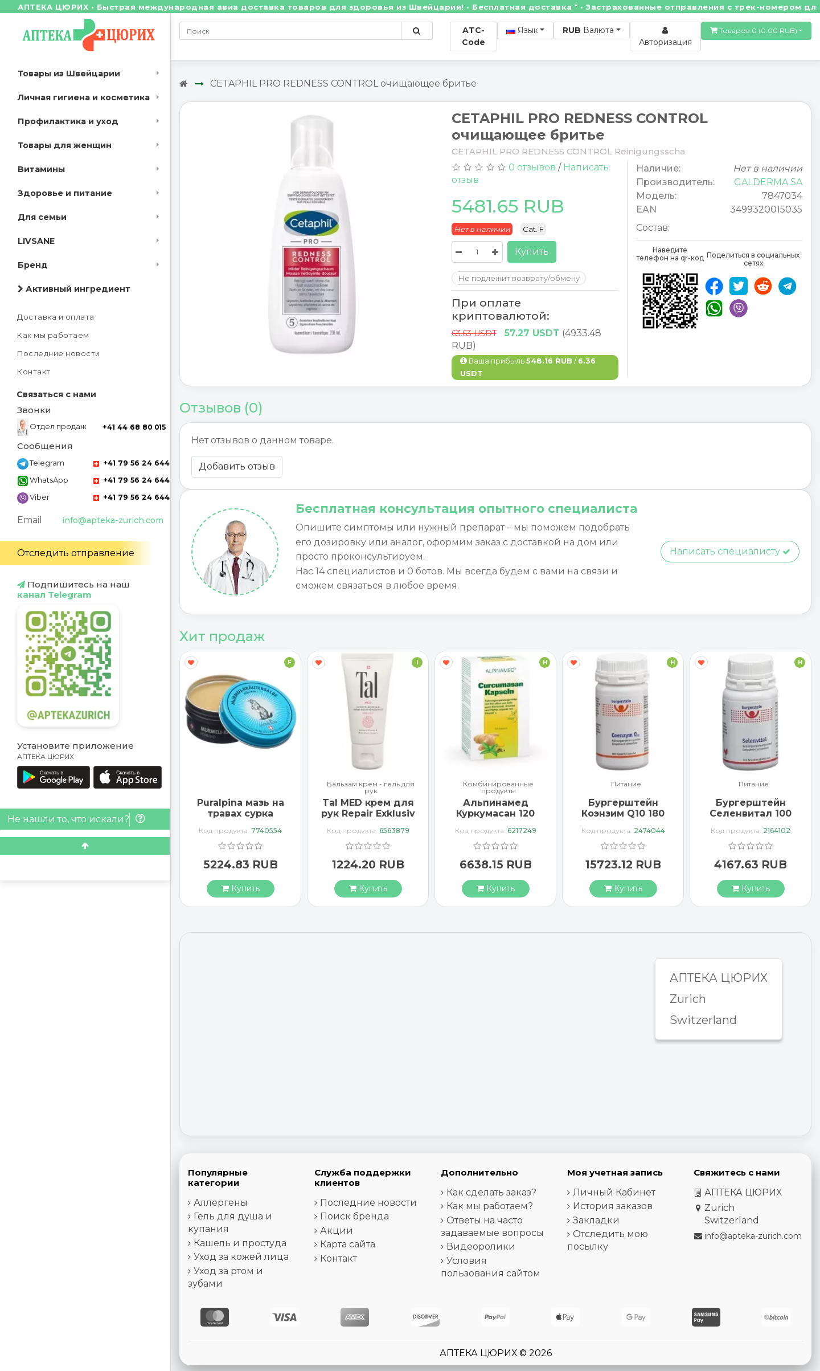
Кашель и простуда (240, 1243)
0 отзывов (532, 167)
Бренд (33, 265)
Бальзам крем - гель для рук (371, 787)
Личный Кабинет (614, 1192)
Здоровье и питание (65, 193)
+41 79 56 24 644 (131, 463)
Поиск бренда (354, 1216)
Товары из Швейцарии (69, 73)
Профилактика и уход (68, 121)
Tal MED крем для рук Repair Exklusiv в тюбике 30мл (368, 813)
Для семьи (42, 217)
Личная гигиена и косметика (84, 97)
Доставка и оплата (56, 317)
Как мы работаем (53, 335)
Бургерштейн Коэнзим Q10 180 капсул (623, 813)
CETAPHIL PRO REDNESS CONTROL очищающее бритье (343, 83)
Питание (626, 784)
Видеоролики (480, 1246)
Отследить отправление (75, 553)
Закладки (596, 1220)
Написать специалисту (730, 551)
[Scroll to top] (85, 846)
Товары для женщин (65, 145)
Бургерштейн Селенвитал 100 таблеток (751, 813)
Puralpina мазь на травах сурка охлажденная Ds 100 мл (240, 819)
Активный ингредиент (74, 289)
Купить (532, 251)
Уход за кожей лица (241, 1256)
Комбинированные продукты (498, 787)
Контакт (34, 372)
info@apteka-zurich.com (112, 520)
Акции (336, 1230)
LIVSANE (36, 241)
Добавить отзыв (237, 466)
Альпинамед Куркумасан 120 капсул (495, 813)
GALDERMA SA (768, 182)
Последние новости (58, 353)
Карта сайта (347, 1244)
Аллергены (221, 1202)
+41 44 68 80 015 (134, 427)
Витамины (41, 169)
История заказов (613, 1206)
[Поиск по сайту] (416, 30)
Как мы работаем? (489, 1206)
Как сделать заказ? (491, 1192)
